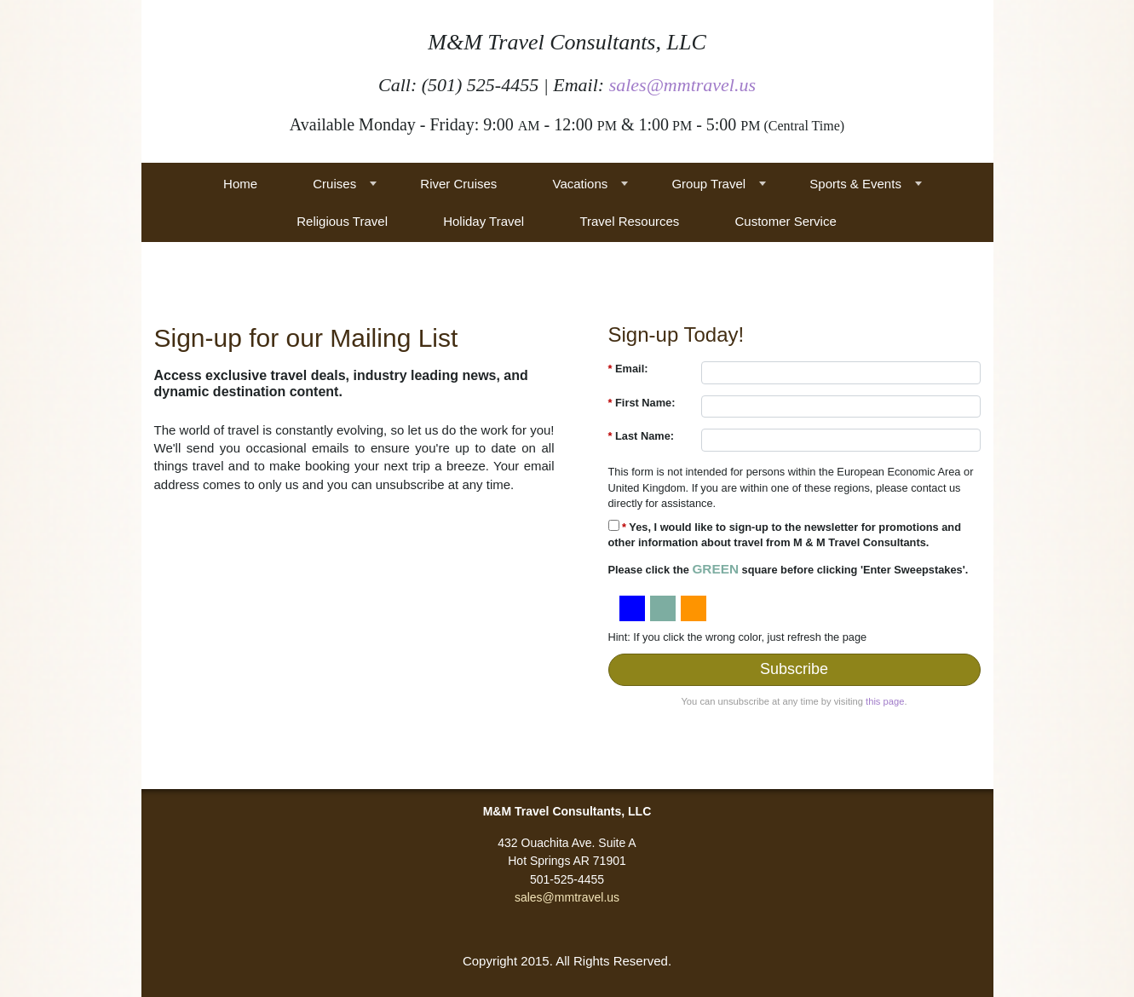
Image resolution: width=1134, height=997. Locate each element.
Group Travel (708, 183)
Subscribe (794, 668)
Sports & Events (855, 183)
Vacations (580, 183)
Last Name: (641, 435)
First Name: (642, 402)
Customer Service (786, 221)
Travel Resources (629, 221)
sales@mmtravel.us (682, 84)
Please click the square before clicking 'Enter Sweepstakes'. (788, 569)
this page (885, 701)
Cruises (334, 183)
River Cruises (458, 183)
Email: (628, 368)
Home (240, 183)
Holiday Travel (483, 221)
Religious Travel (342, 221)
